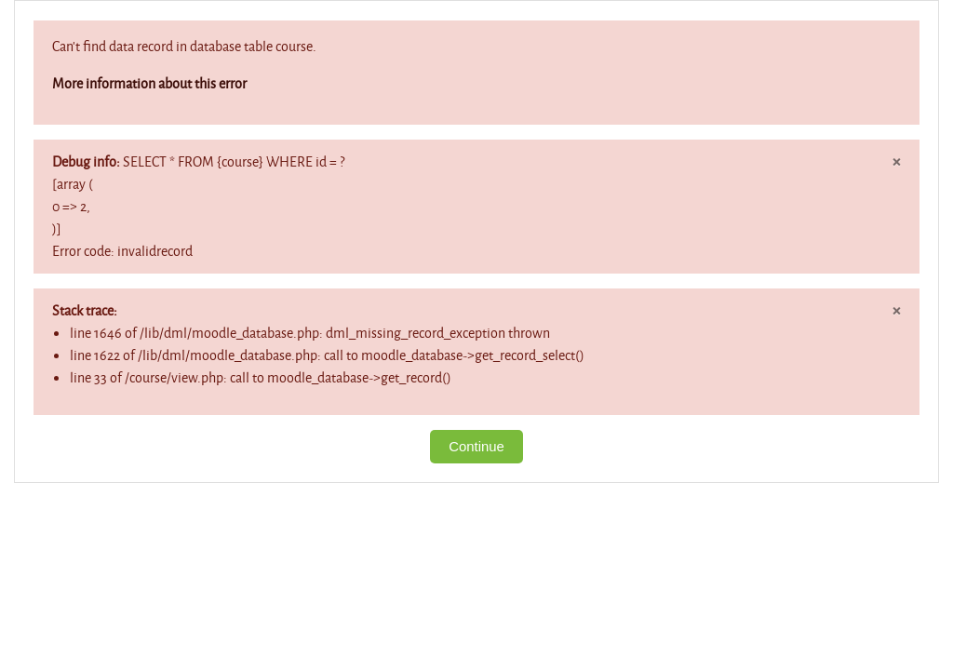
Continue (476, 446)
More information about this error (149, 83)
